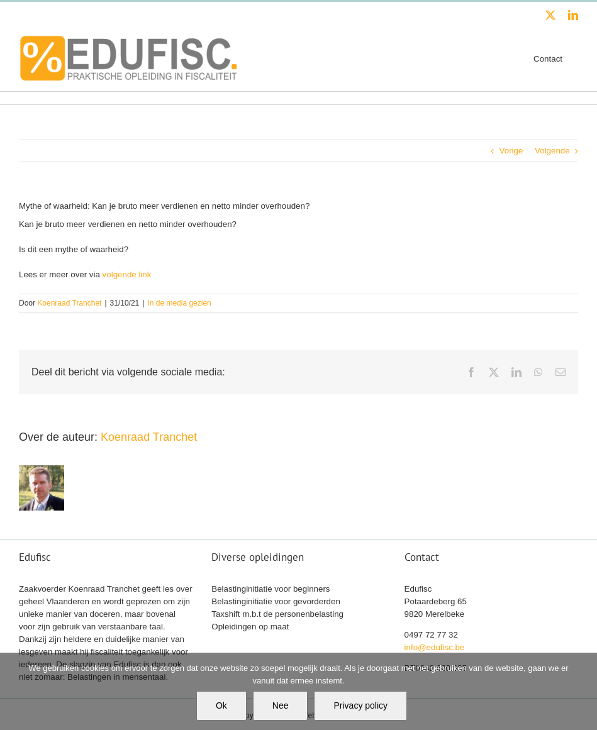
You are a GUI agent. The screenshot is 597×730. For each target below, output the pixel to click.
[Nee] (581, 691)
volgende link (127, 274)
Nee (280, 705)
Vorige (511, 150)
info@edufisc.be (435, 647)
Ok (221, 705)
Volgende (552, 150)
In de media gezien (179, 303)
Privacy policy (360, 705)
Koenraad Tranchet (69, 303)
